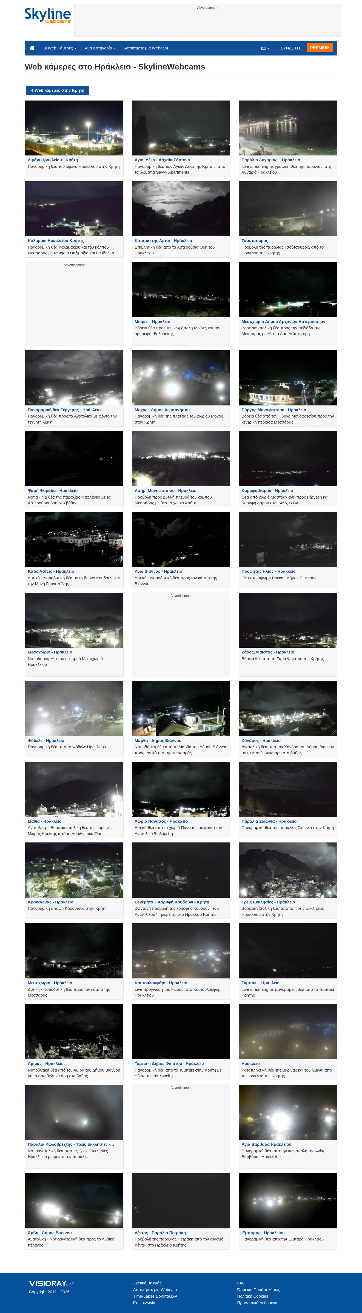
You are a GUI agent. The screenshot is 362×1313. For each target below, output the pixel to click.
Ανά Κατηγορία (100, 48)
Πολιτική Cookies (252, 1296)
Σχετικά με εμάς (147, 1283)
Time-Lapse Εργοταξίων (155, 1296)
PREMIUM (320, 47)
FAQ (241, 1283)
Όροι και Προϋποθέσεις (258, 1289)
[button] (265, 48)
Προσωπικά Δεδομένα (257, 1302)
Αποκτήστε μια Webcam (146, 48)
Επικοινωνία (144, 1302)
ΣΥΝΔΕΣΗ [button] (290, 48)
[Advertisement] (208, 24)
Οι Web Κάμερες (60, 48)
